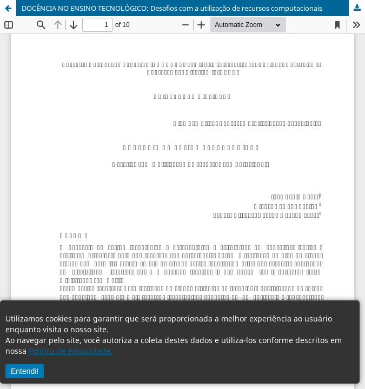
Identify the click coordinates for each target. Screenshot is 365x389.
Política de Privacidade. (70, 351)
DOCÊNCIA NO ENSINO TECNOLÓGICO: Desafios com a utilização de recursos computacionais (172, 8)
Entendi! (24, 371)
